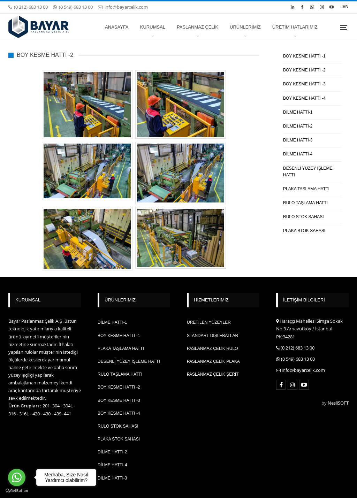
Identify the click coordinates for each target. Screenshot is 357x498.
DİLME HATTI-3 (297, 140)
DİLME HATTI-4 (297, 154)
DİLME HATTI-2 (297, 126)
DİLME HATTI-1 (297, 112)
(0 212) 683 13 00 (28, 7)
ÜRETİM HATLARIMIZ (295, 27)
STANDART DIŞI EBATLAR (212, 335)
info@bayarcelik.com (123, 7)
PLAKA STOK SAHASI (304, 230)
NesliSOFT (338, 403)
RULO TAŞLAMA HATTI (305, 202)
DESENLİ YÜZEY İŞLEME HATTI (308, 171)
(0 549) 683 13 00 (73, 7)
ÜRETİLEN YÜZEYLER (209, 322)
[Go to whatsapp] (16, 477)
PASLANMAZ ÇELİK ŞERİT (212, 374)
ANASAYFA (117, 27)
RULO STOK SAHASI (303, 216)
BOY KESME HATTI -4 (304, 98)
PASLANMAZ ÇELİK (197, 27)
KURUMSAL (152, 27)
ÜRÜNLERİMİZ (245, 27)
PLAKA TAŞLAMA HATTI (306, 188)
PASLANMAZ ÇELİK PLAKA (213, 361)
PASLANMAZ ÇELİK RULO (212, 348)
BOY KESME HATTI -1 (304, 56)
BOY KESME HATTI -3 (304, 84)
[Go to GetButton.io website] (17, 491)
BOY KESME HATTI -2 (304, 70)
